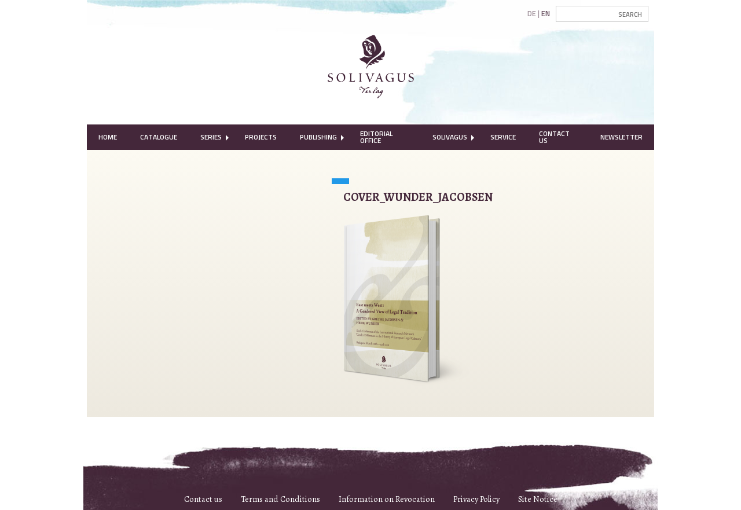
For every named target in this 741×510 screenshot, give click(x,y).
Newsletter (621, 136)
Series (211, 136)
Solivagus (449, 136)
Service (503, 136)
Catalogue (158, 136)
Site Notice (537, 499)
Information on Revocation (387, 499)
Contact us (203, 499)
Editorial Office (376, 137)
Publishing (318, 136)
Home (107, 136)
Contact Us (554, 137)
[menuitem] (108, 137)
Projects (261, 136)
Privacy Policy (476, 499)
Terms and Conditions (280, 499)
